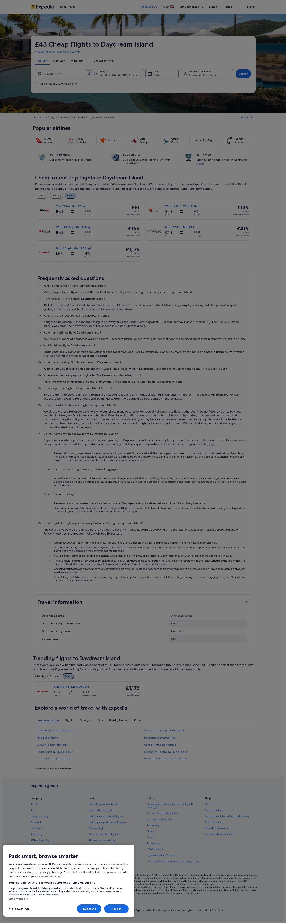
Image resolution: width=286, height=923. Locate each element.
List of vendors (18, 898)
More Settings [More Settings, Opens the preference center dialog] (19, 909)
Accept (116, 909)
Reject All (89, 909)
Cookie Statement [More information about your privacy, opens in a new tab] (51, 876)
